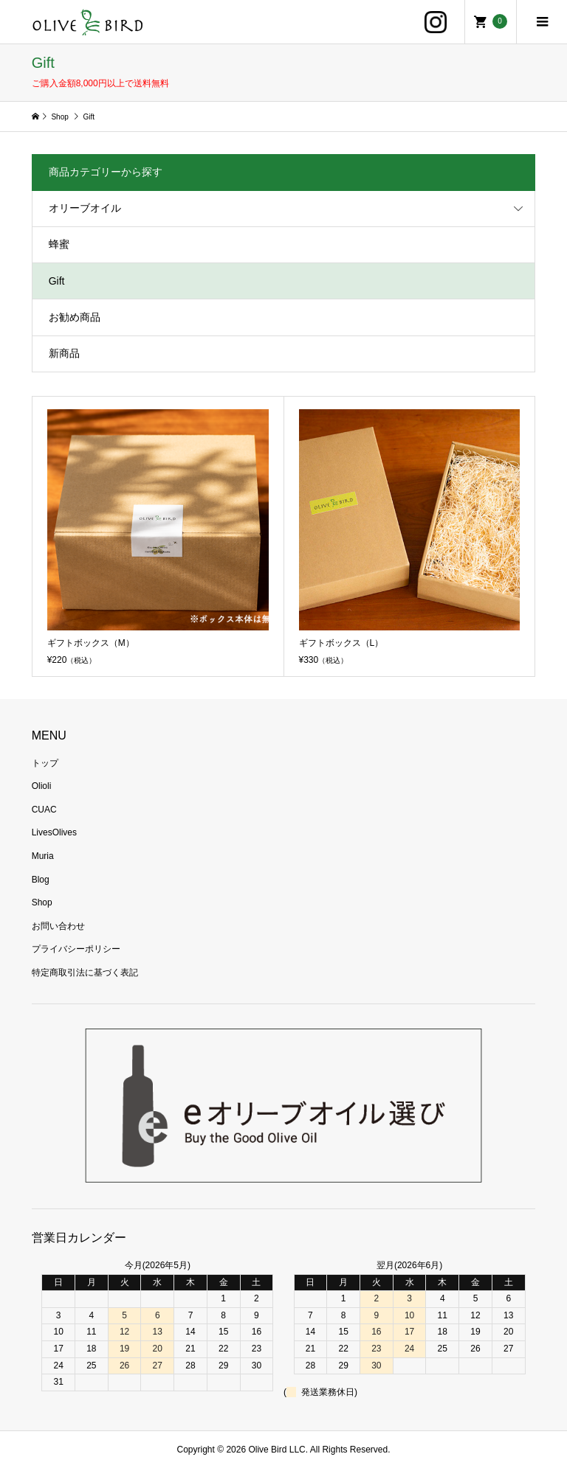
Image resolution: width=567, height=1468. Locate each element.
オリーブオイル (85, 208)
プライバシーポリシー (76, 949)
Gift (57, 281)
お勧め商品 (74, 317)
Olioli (42, 786)
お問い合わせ (58, 926)
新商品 (64, 353)
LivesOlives (54, 832)
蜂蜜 (59, 244)
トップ (45, 763)
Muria (43, 856)
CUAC (44, 809)
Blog (40, 879)
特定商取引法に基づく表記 (85, 972)
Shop (42, 902)
